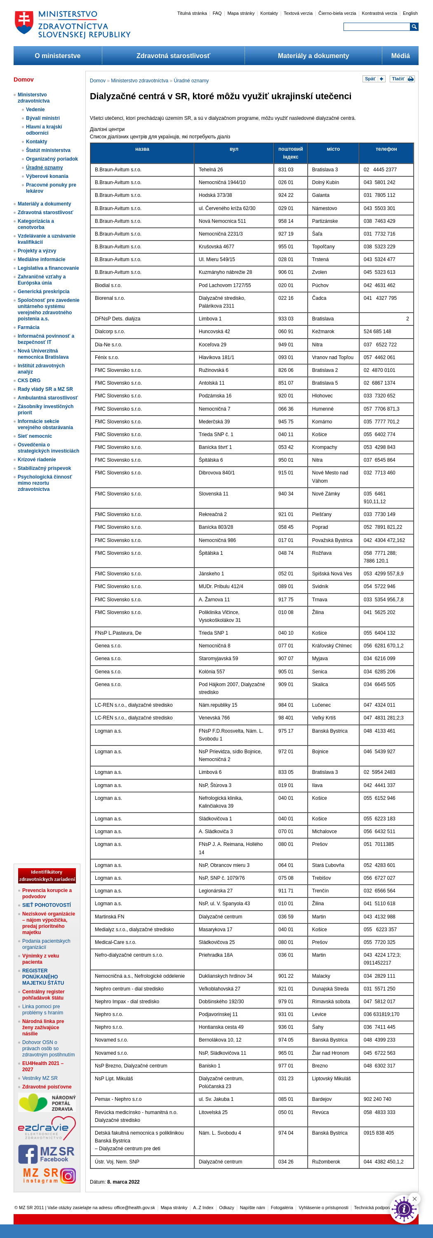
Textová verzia (298, 13)
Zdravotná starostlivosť (173, 55)
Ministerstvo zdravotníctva (33, 98)
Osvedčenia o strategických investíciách (48, 448)
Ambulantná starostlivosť (48, 398)
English (410, 13)
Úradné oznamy (44, 168)
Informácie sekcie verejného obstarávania (45, 424)
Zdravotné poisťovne (47, 1087)
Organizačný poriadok (52, 159)
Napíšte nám (252, 1207)
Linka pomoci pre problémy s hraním (42, 1010)
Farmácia (29, 327)
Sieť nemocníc (35, 436)
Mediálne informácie (41, 259)
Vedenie (35, 109)
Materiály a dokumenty (313, 55)
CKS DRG (29, 380)
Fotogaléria (282, 1207)
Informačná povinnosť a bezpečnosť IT (46, 339)
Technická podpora (373, 1207)
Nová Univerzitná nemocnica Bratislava (43, 354)
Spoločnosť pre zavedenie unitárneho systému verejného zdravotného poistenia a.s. (49, 309)
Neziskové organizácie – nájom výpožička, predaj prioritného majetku (48, 923)
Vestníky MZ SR (40, 1078)
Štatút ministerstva (48, 150)
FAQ (217, 13)
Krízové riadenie (37, 459)
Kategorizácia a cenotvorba (36, 224)
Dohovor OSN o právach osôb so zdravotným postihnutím (48, 1048)
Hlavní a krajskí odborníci (44, 130)
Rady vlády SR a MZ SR (45, 389)
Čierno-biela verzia (337, 13)
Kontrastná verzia (380, 13)
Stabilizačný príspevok (44, 468)
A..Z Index (203, 1207)
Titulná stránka (192, 13)
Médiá (400, 55)
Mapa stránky (240, 13)
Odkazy (226, 1207)
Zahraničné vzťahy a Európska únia (42, 280)
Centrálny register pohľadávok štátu (43, 995)
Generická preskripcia (43, 291)
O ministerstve (57, 55)
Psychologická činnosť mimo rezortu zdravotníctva (45, 483)
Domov (98, 81)
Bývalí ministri (43, 118)
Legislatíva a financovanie (48, 268)
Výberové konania (47, 176)
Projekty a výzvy (37, 251)
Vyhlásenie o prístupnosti (323, 1207)
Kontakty (269, 13)
